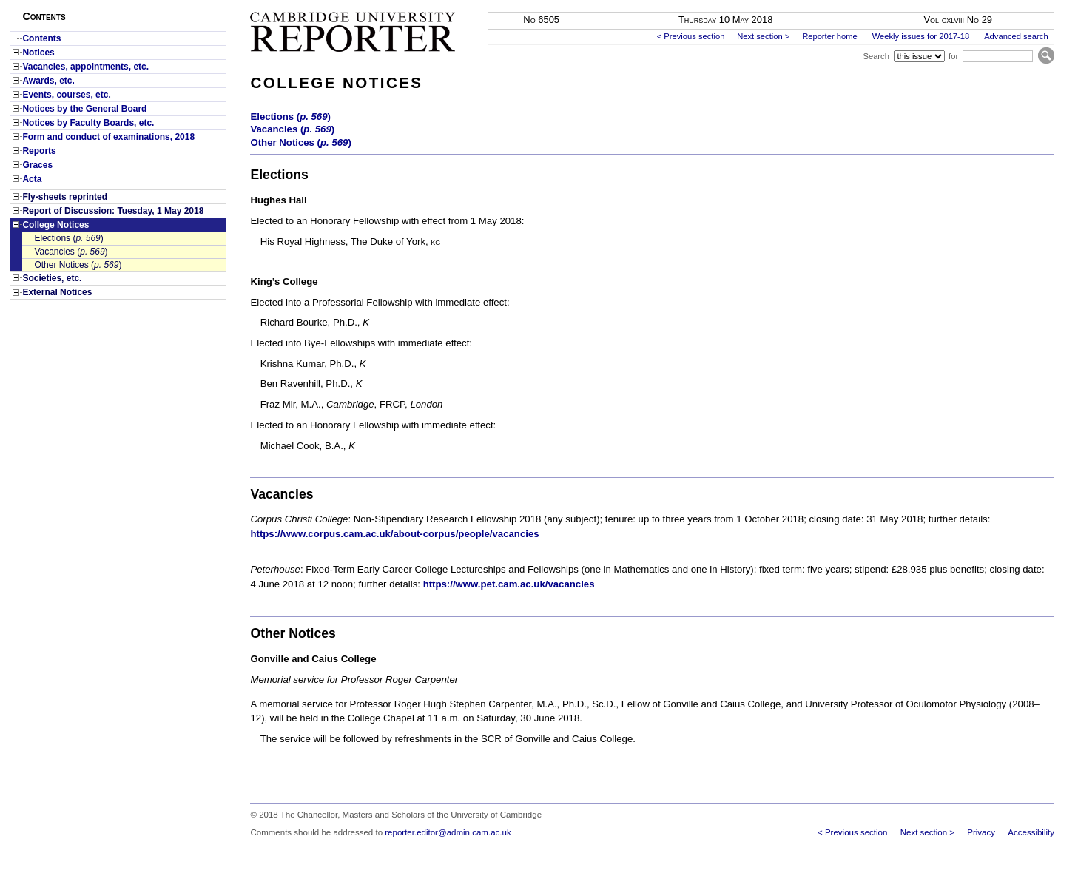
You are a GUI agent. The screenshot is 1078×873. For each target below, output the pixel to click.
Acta (31, 179)
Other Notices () (77, 265)
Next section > (763, 36)
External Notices (57, 292)
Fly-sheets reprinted (64, 197)
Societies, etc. (51, 278)
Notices (38, 52)
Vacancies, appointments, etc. (85, 66)
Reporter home (830, 36)
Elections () (68, 238)
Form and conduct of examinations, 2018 (108, 137)
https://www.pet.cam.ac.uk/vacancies (509, 584)
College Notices (55, 225)
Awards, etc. (48, 80)
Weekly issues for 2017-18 (921, 36)
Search (876, 56)
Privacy (981, 832)
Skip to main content (1015, 4)
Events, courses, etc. (66, 95)
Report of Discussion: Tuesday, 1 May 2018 (112, 211)
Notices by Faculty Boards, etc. (88, 123)
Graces (37, 165)
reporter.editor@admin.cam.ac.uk (448, 832)
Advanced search (1016, 36)
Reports (38, 151)
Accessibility (1031, 832)
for (953, 56)
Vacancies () (70, 251)
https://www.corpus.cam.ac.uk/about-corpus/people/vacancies (394, 533)
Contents (41, 38)
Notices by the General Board (84, 109)
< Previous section (691, 36)
